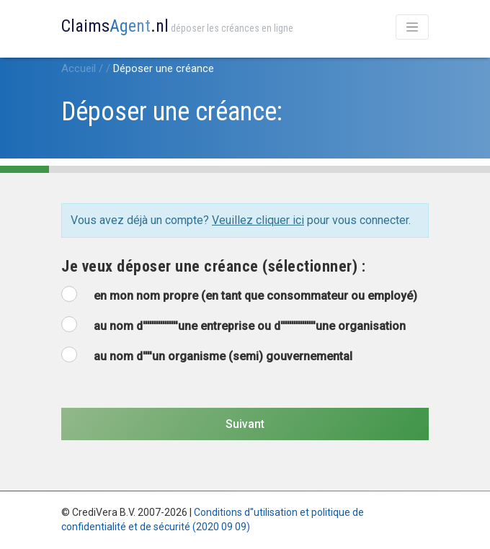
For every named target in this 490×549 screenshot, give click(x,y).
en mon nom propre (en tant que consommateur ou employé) (255, 296)
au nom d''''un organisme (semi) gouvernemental (223, 356)
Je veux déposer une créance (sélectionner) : (213, 266)
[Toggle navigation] (412, 27)
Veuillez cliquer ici (258, 220)
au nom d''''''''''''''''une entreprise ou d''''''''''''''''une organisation (250, 326)
